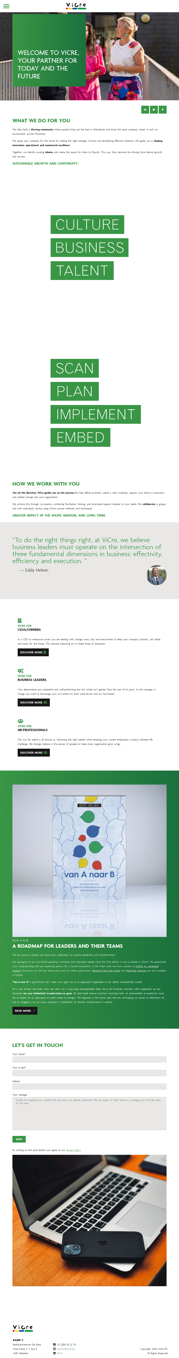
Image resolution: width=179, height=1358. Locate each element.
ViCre (59, 1353)
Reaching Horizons (136, 987)
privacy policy (73, 1167)
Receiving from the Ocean (106, 987)
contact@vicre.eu (65, 1348)
